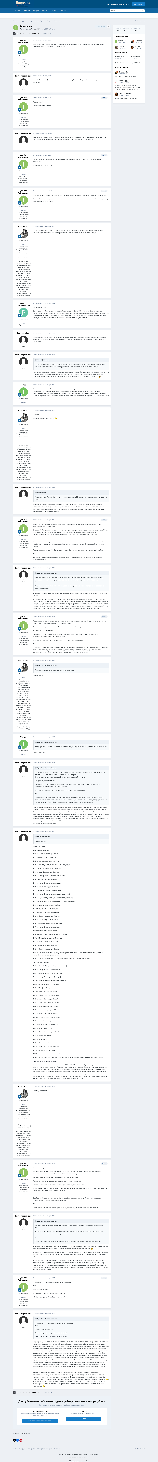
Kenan (122, 46)
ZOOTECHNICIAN (141, 46)
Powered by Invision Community (79, 1457)
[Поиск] (120, 10)
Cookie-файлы (93, 1454)
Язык (60, 1454)
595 (23, 60)
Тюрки (52, 29)
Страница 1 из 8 (48, 33)
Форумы (27, 11)
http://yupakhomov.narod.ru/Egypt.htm (45, 1061)
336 (23, 402)
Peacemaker (140, 40)
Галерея (36, 10)
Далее (34, 33)
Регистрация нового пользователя (40, 1421)
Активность (63, 10)
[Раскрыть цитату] (36, 360)
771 (23, 244)
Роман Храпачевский (23, 304)
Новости (17, 10)
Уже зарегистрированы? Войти (118, 4)
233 (23, 323)
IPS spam (72, 1461)
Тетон (23, 385)
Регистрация (138, 4)
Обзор (54, 10)
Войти (84, 1418)
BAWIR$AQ (23, 226)
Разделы (45, 10)
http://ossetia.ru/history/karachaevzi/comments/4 (49, 1297)
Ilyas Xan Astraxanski (32, 29)
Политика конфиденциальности (76, 1454)
